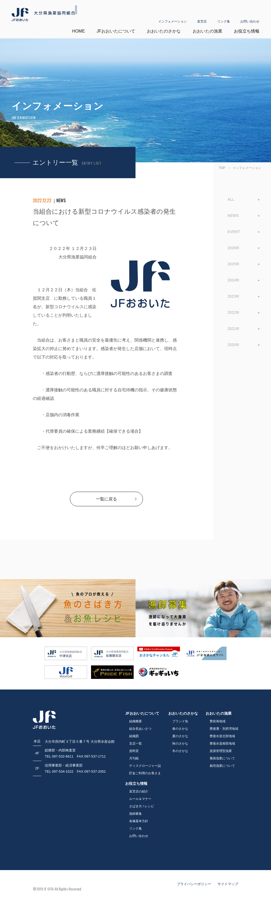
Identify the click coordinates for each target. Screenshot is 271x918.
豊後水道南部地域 (222, 743)
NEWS (233, 215)
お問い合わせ (249, 15)
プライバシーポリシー (194, 884)
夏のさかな (180, 736)
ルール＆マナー (140, 799)
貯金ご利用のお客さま (145, 773)
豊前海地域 (217, 721)
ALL (231, 199)
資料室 (134, 751)
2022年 (234, 312)
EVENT (234, 231)
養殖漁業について (222, 758)
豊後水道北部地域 (222, 736)
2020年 (234, 344)
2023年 (234, 296)
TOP (222, 167)
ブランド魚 (180, 721)
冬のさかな (180, 751)
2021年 (234, 328)
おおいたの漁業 (207, 31)
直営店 (202, 15)
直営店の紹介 (138, 791)
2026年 (234, 247)
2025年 (234, 264)
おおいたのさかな (164, 31)
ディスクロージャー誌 (145, 766)
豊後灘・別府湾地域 (224, 729)
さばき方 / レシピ (141, 806)
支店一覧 (135, 743)
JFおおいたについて (116, 31)
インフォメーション (172, 15)
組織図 (134, 736)
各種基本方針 (138, 821)
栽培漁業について (222, 766)
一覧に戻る (106, 499)
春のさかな (180, 729)
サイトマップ (228, 884)
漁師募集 (135, 814)
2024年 (234, 280)
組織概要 (135, 721)
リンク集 (223, 15)
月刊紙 (134, 758)
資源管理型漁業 (221, 751)
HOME (78, 31)
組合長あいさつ (140, 729)
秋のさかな (180, 743)
